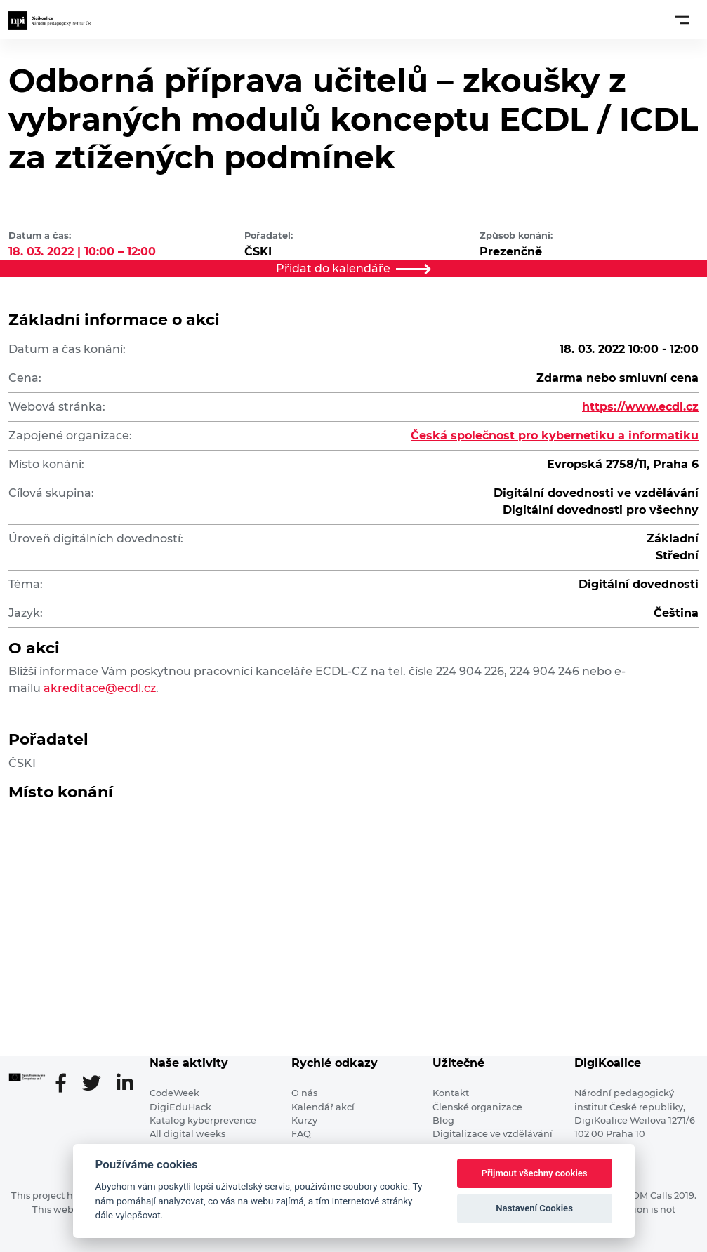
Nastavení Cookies (534, 1208)
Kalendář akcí (323, 1107)
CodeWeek (174, 1093)
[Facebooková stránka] (66, 1084)
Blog (443, 1120)
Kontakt (450, 1093)
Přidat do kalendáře (354, 268)
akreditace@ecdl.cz (100, 688)
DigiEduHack (180, 1107)
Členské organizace (477, 1107)
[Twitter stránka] (97, 1084)
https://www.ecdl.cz (640, 406)
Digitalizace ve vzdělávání (492, 1133)
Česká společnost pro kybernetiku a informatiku (555, 435)
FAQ (301, 1133)
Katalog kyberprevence (203, 1120)
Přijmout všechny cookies (535, 1173)
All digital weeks (187, 1133)
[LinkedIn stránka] (125, 1084)
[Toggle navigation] (682, 19)
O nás (304, 1093)
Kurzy (304, 1120)
